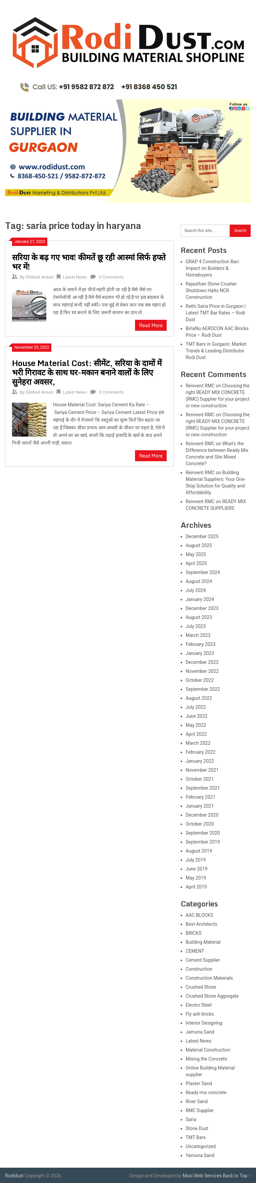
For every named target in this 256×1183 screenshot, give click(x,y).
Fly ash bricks (200, 1014)
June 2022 (197, 716)
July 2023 (196, 626)
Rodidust (14, 1175)
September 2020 (203, 833)
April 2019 (196, 886)
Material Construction (208, 1050)
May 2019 (196, 878)
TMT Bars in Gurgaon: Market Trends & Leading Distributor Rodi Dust (216, 350)
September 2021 (203, 788)
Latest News (75, 277)
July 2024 (196, 590)
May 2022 (196, 725)
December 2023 (202, 608)
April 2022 (196, 734)
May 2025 (196, 554)
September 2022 (203, 689)
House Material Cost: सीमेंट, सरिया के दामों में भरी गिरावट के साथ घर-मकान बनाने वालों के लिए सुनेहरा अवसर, (87, 372)
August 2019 (199, 851)
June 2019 (197, 869)
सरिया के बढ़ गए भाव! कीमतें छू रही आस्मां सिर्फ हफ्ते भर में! (89, 262)
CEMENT (195, 951)
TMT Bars (196, 1137)
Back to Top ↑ (237, 1175)
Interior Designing (204, 1023)
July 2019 (196, 860)
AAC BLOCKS (199, 915)
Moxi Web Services (202, 1175)
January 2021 (200, 806)
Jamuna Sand (200, 1032)
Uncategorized (201, 1146)
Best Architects (201, 924)
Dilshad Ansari (39, 277)
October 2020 (200, 824)
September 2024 (203, 572)
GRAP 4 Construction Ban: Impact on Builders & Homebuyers (213, 268)
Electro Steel (199, 1005)
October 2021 (200, 779)
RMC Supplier (200, 1110)
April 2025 (196, 563)
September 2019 (203, 842)
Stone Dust (197, 1128)
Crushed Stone (201, 987)
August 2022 (199, 698)
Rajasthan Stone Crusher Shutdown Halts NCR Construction (211, 290)
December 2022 (202, 662)
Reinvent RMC (200, 385)
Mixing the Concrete (206, 1059)
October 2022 (200, 680)
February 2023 (200, 644)
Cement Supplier (203, 960)
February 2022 (200, 752)
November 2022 (202, 671)
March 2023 (198, 635)
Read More (151, 325)
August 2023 (199, 617)
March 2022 (198, 743)
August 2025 (199, 545)
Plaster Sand (199, 1083)
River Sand (197, 1101)
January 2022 (200, 761)
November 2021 (202, 770)
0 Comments (111, 277)
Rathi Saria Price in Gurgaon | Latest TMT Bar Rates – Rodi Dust (216, 312)
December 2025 (202, 536)
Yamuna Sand (200, 1155)
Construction (199, 969)
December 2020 (202, 815)
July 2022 (196, 707)
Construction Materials (209, 978)
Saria (191, 1119)
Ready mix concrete (206, 1092)
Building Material (203, 942)
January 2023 (200, 653)
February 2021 (200, 797)
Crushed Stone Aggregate (212, 996)
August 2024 (199, 581)
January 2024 (200, 599)
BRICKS (193, 933)
